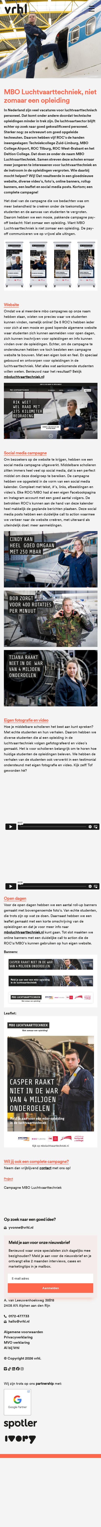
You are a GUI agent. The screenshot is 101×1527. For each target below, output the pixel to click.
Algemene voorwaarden (23, 1332)
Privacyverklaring (18, 1337)
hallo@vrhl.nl (17, 1321)
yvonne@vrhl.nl (18, 1227)
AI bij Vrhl (11, 1348)
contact (45, 1168)
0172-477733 (16, 1316)
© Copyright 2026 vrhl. (22, 1358)
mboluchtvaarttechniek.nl (24, 377)
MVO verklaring (17, 1342)
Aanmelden (50, 1288)
